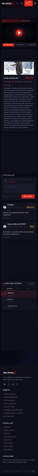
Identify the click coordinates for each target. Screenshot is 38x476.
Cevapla (7, 218)
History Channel (8, 430)
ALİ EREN (10, 205)
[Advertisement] (19, 152)
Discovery (6, 433)
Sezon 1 (19, 288)
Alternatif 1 (20, 44)
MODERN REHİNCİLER (10, 397)
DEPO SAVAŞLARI (9, 400)
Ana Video (8, 44)
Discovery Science (9, 436)
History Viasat (8, 446)
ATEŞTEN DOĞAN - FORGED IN (13, 413)
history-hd (20, 81)
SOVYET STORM (8, 407)
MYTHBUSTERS (8, 416)
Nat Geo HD (7, 440)
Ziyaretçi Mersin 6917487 (16, 224)
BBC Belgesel (8, 449)
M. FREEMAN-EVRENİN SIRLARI (13, 410)
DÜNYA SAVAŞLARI (9, 403)
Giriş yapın (11, 182)
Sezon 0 (10, 288)
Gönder (28, 196)
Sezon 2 (28, 288)
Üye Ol (28, 3)
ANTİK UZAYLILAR (9, 394)
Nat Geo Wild (7, 443)
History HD (7, 427)
